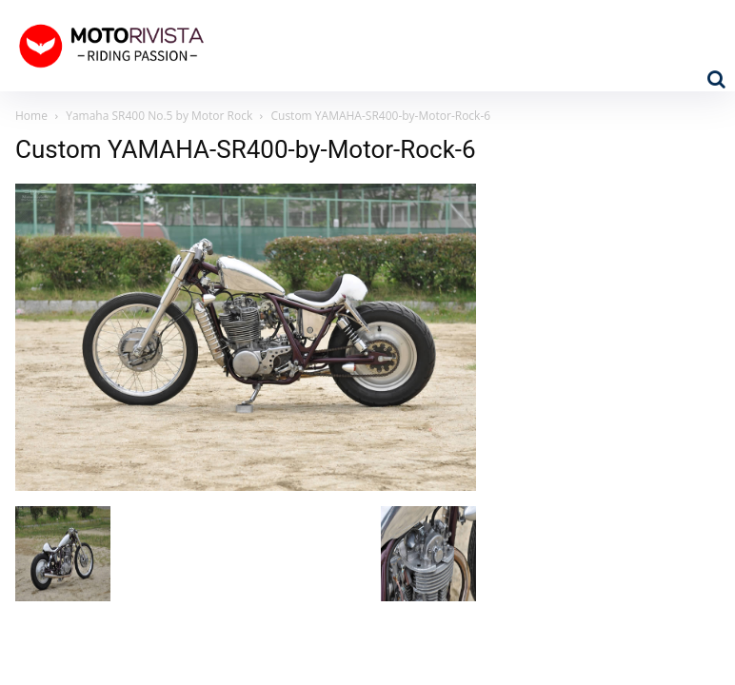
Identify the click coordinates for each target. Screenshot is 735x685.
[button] (715, 78)
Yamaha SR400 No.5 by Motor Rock (159, 116)
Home (31, 116)
